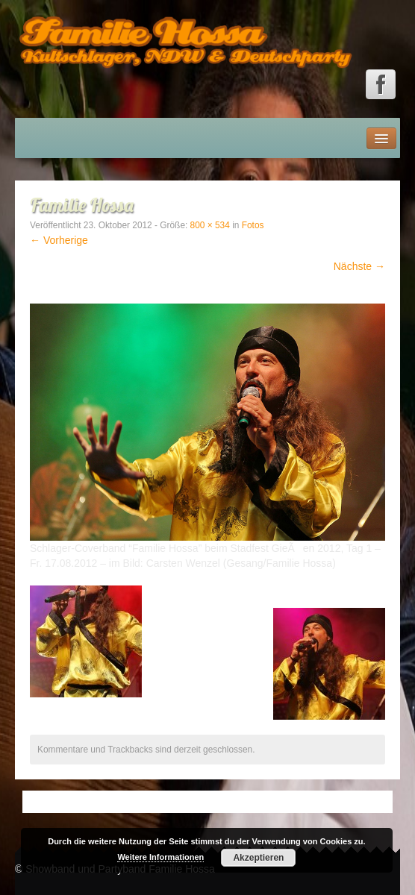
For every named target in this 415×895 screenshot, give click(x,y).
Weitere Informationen (160, 856)
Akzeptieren (258, 857)
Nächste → (359, 266)
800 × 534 (210, 225)
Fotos (253, 225)
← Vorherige (59, 240)
